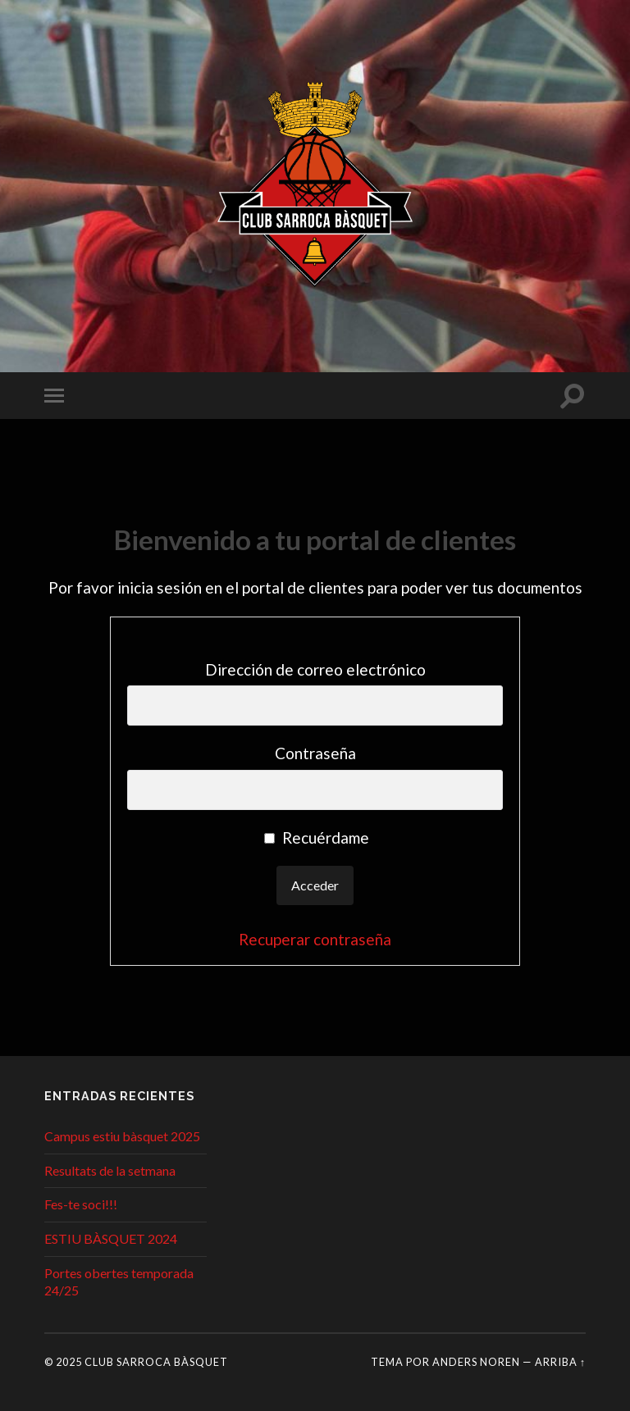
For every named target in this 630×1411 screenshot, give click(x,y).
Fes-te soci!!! (80, 1204)
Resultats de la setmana (110, 1170)
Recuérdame (316, 837)
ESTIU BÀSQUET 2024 (110, 1238)
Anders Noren (476, 1361)
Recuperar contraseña (315, 939)
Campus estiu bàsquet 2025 (122, 1136)
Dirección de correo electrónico (315, 669)
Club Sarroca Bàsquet (156, 1361)
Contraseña (315, 753)
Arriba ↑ (560, 1361)
